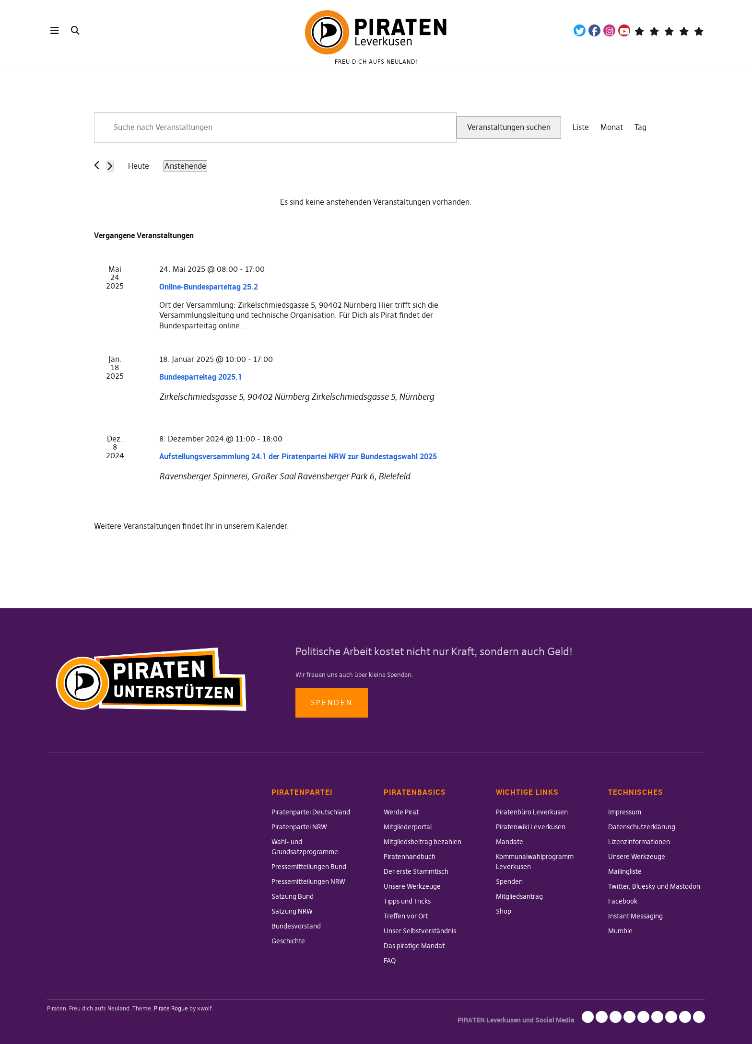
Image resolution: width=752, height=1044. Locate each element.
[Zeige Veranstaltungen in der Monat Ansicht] (611, 127)
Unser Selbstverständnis (420, 931)
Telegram (639, 30)
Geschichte (288, 941)
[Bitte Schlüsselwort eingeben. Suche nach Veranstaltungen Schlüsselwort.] (275, 127)
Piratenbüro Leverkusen (532, 812)
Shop (503, 911)
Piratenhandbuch (409, 856)
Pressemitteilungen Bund (308, 866)
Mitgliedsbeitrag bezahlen (422, 841)
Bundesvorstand (296, 926)
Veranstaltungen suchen (509, 127)
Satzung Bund (292, 896)
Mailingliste (625, 871)
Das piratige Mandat (414, 945)
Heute (138, 166)
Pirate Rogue (171, 1008)
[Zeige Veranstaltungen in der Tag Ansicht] (640, 127)
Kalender (271, 526)
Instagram (609, 30)
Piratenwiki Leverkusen (530, 827)
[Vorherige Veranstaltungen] (96, 165)
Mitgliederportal (408, 827)
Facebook (594, 30)
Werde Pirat (401, 812)
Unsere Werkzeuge (412, 886)
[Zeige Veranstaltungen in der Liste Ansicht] (581, 127)
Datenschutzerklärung (641, 827)
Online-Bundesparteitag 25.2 (208, 286)
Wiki (669, 30)
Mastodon (654, 30)
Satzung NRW (292, 911)
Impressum (624, 812)
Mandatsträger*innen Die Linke (699, 30)
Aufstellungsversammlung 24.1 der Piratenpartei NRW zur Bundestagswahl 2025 (298, 456)
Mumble (620, 931)
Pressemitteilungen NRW (308, 881)
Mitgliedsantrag (519, 896)
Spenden (331, 702)
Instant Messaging (635, 916)
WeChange (684, 30)
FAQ (390, 960)
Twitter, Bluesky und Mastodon (654, 886)
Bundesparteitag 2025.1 (200, 376)
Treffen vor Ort (406, 916)
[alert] (376, 202)
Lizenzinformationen (639, 841)
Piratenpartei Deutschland (310, 812)
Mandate (509, 841)
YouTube (624, 30)
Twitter (580, 30)
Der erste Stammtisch (416, 871)
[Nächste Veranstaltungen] (110, 166)
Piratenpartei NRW (299, 827)
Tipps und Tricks (407, 901)
